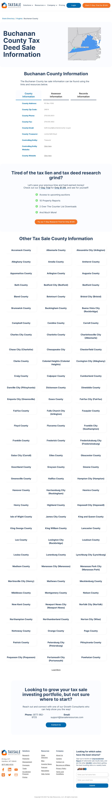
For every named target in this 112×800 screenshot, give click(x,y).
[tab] (28, 95)
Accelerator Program (26, 773)
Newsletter (45, 771)
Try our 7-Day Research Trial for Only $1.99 (56, 222)
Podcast (44, 767)
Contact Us (60, 762)
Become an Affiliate (63, 765)
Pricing (62, 5)
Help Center (45, 774)
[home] (11, 5)
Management (27, 762)
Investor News (46, 764)
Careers (59, 759)
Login (73, 5)
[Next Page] (56, 670)
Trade (24, 768)
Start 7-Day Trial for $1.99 (96, 5)
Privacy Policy (61, 768)
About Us (59, 755)
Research (25, 755)
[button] (28, 5)
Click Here (48, 146)
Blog (42, 761)
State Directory (44, 756)
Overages (26, 765)
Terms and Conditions (60, 773)
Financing (25, 759)
